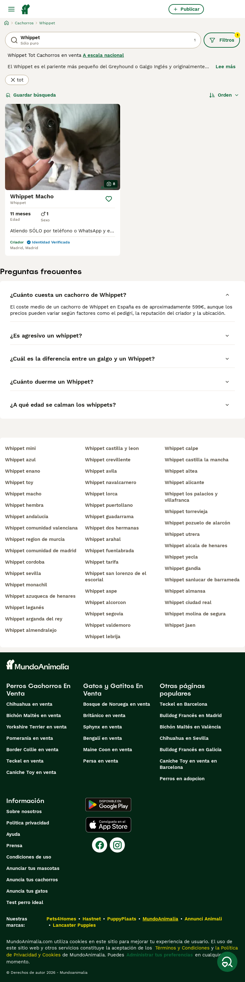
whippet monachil (26, 585)
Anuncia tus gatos (27, 891)
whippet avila (101, 471)
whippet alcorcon (105, 602)
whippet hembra (24, 505)
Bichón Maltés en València (190, 727)
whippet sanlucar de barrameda (202, 580)
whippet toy (19, 482)
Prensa (14, 845)
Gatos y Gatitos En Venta (113, 689)
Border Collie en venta (32, 749)
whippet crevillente (108, 460)
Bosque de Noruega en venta (116, 704)
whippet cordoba (25, 562)
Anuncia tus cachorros (32, 880)
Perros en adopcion (182, 778)
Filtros (224, 38)
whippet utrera (182, 534)
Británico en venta (104, 715)
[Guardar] (108, 199)
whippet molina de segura (195, 614)
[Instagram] (117, 845)
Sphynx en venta (102, 727)
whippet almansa (185, 591)
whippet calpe (181, 448)
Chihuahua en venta (29, 704)
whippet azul (20, 460)
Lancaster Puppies (74, 925)
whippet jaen (180, 625)
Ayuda (13, 834)
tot (16, 80)
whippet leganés (24, 607)
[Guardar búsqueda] (227, 962)
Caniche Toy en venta (31, 772)
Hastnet (92, 919)
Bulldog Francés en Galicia (191, 749)
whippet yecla (181, 557)
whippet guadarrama (109, 516)
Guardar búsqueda (31, 95)
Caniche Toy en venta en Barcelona (188, 764)
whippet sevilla (23, 573)
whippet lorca (101, 494)
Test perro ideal (24, 902)
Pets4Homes (61, 919)
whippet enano (22, 471)
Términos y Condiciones (182, 948)
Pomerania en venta (29, 738)
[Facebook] (99, 845)
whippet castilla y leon (112, 448)
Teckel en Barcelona (183, 704)
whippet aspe (101, 591)
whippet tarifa (102, 562)
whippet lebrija (102, 636)
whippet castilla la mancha (197, 460)
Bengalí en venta (102, 738)
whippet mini (20, 448)
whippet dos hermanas (112, 528)
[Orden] (224, 95)
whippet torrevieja (186, 511)
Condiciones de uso (28, 857)
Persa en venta (100, 761)
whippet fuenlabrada (109, 551)
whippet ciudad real (188, 602)
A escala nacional (103, 55)
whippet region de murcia (35, 539)
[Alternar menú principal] (11, 9)
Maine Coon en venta (107, 749)
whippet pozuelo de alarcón (197, 523)
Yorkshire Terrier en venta (36, 727)
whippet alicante (184, 482)
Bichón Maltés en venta (33, 715)
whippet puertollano (109, 505)
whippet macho (23, 494)
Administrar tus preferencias (159, 955)
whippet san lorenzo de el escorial (115, 577)
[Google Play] (108, 804)
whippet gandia (183, 568)
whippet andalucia (26, 516)
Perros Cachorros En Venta (38, 689)
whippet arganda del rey (33, 619)
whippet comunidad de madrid (40, 551)
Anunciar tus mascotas (32, 868)
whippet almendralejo (31, 630)
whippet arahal (103, 539)
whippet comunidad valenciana (41, 528)
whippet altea (181, 471)
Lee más (226, 66)
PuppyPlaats (121, 919)
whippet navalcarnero (110, 482)
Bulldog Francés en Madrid (191, 715)
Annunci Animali (203, 919)
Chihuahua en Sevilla (184, 738)
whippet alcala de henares (196, 545)
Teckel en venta (25, 761)
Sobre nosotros (24, 811)
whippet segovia (104, 614)
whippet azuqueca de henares (40, 596)
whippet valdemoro (108, 625)
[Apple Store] (108, 824)
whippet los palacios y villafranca (191, 497)
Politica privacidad (27, 823)
